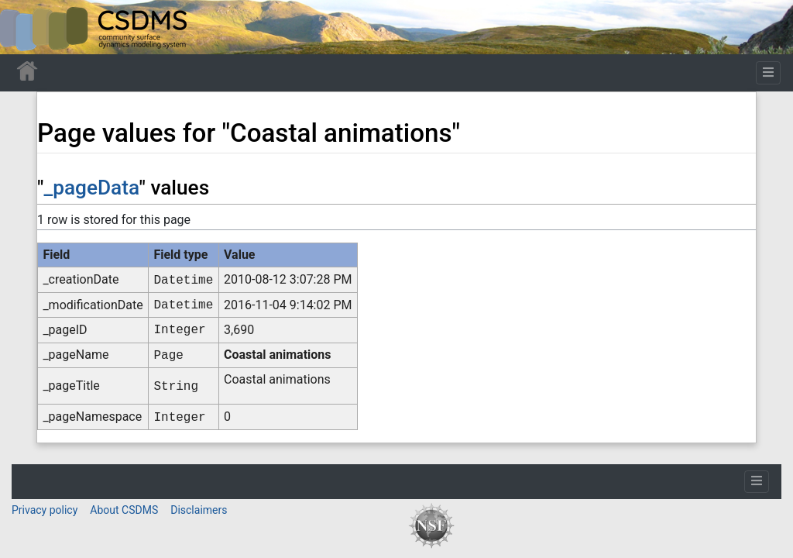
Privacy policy (44, 510)
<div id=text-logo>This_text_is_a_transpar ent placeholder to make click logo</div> (24, 27)
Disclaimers (198, 510)
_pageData (91, 187)
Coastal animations (277, 354)
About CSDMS (124, 510)
